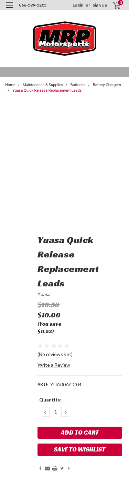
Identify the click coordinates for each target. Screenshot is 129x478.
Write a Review (53, 365)
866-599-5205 (32, 5)
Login (78, 5)
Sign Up (100, 5)
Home (10, 85)
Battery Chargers (107, 85)
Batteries (78, 85)
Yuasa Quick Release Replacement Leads (47, 90)
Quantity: (50, 400)
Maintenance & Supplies (43, 85)
